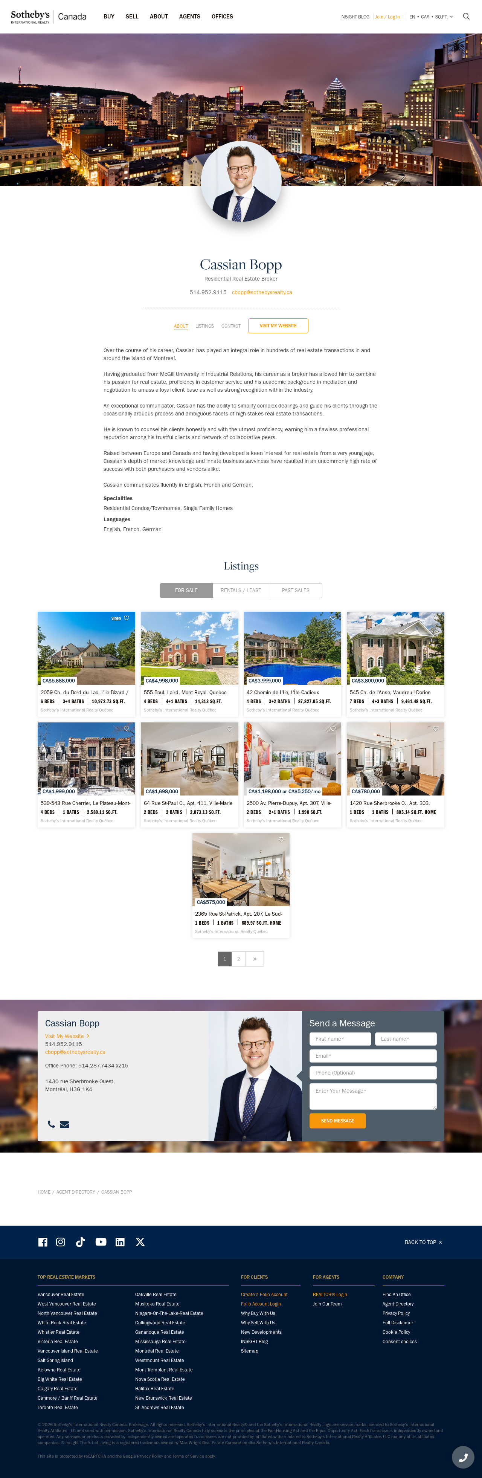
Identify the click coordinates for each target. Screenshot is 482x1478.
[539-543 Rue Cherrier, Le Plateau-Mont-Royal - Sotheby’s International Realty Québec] (241, 794)
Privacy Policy (396, 1314)
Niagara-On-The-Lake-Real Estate (169, 1314)
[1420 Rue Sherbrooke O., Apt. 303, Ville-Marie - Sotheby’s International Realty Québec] (241, 931)
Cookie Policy (396, 1333)
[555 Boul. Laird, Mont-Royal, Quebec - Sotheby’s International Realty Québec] (241, 658)
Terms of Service (188, 1457)
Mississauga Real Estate (160, 1342)
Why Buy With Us (258, 1314)
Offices (222, 16)
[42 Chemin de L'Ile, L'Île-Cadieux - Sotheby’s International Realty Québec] (378, 658)
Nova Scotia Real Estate (160, 1380)
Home (44, 1212)
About (181, 307)
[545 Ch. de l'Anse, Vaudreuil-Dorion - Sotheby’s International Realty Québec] (103, 794)
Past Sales (296, 571)
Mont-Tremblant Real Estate (164, 1370)
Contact (231, 307)
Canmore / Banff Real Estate (68, 1399)
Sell (132, 16)
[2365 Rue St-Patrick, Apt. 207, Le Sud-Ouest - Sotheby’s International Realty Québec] (378, 931)
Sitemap (249, 1351)
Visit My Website (278, 306)
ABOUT (159, 16)
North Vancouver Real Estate (67, 1314)
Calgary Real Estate (58, 1389)
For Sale (186, 571)
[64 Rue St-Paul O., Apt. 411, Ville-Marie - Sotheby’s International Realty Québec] (378, 794)
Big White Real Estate (60, 1380)
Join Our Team (327, 1304)
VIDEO (149, 599)
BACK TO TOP (424, 1243)
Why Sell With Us (258, 1323)
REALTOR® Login (330, 1295)
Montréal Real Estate (157, 1351)
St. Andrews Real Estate (159, 1408)
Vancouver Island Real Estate (68, 1351)
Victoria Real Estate (58, 1342)
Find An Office (397, 1295)
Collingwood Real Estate (160, 1323)
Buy (109, 16)
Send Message (337, 1160)
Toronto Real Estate (58, 1408)
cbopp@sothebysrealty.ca (262, 273)
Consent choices (400, 1342)
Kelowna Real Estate (59, 1370)
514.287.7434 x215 (103, 1104)
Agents (189, 16)
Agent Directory (75, 1212)
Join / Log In (387, 17)
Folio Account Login (261, 1304)
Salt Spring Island (55, 1361)
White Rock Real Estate (62, 1323)
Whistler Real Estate (58, 1333)
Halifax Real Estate (154, 1389)
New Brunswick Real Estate (163, 1399)
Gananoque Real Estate (159, 1333)
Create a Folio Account (264, 1295)
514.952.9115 (208, 273)
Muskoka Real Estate (157, 1304)
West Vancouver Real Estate (67, 1304)
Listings (204, 307)
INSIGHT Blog (354, 17)
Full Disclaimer (398, 1323)
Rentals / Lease (241, 571)
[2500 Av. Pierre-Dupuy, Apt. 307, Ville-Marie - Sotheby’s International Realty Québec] (103, 931)
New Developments (261, 1333)
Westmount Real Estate (159, 1361)
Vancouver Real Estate (61, 1295)
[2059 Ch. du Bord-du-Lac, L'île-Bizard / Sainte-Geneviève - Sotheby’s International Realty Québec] (103, 658)
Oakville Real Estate (156, 1295)
